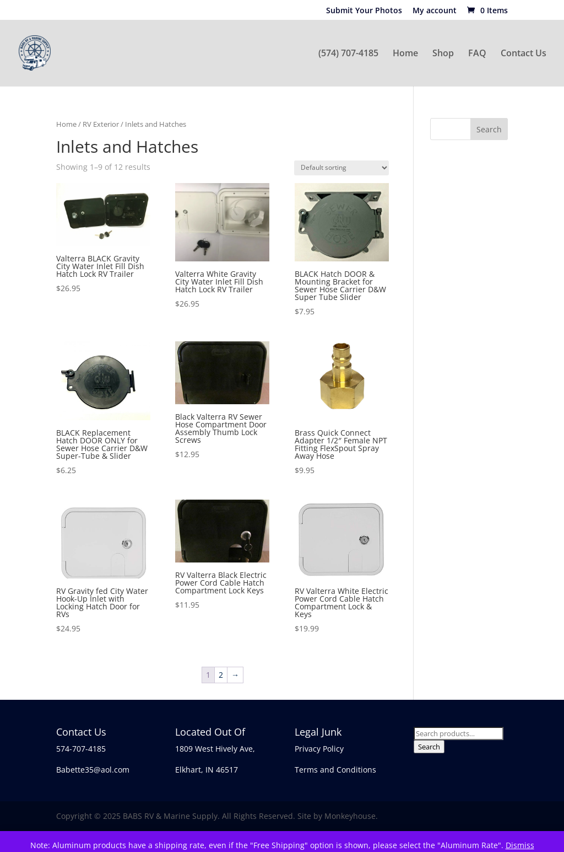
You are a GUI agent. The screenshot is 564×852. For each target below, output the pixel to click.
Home (405, 54)
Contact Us (523, 54)
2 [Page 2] (221, 674)
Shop (443, 54)
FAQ (477, 54)
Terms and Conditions (335, 769)
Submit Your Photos (364, 11)
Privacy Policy (319, 748)
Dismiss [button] (520, 845)
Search (429, 747)
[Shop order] (341, 167)
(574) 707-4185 (348, 54)
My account (435, 11)
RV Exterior (101, 124)
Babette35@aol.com (92, 769)
